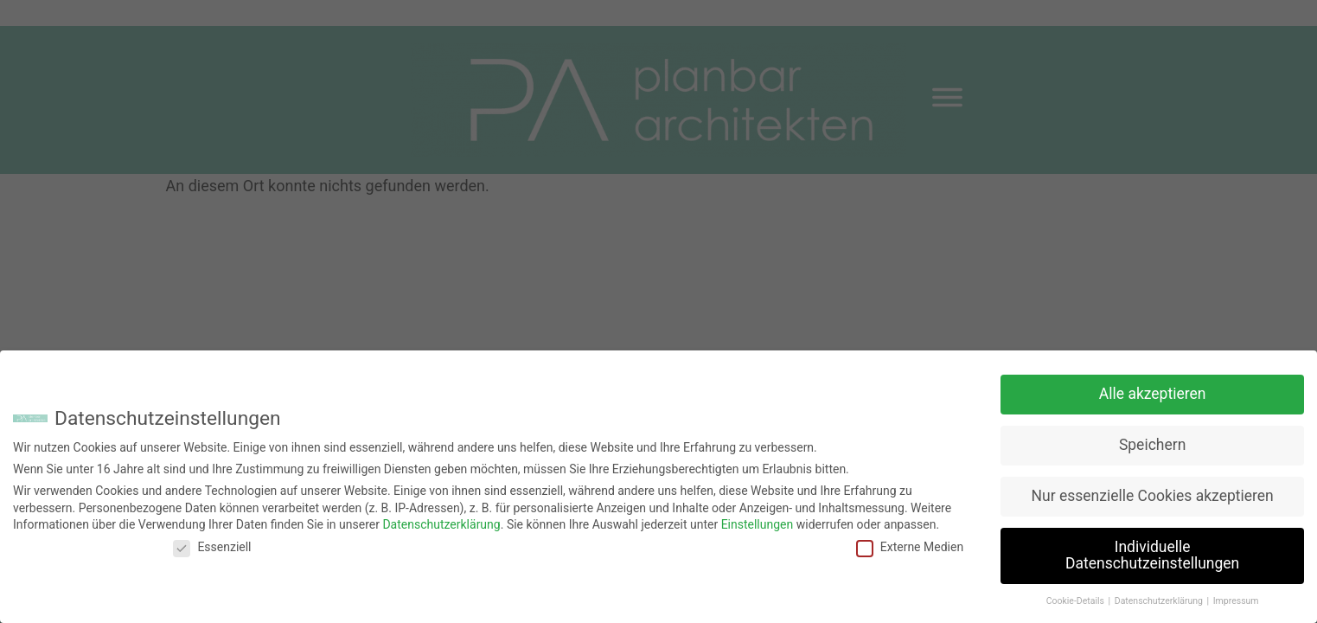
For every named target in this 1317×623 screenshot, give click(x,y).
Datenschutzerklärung (441, 520)
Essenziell (212, 542)
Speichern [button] (1152, 440)
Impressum (1236, 596)
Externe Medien (909, 542)
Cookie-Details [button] (1076, 596)
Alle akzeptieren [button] (1152, 389)
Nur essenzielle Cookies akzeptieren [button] (1153, 491)
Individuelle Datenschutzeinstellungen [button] (1152, 551)
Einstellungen (757, 520)
